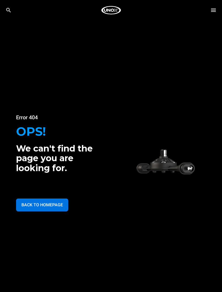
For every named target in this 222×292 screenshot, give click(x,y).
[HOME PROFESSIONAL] (111, 10)
